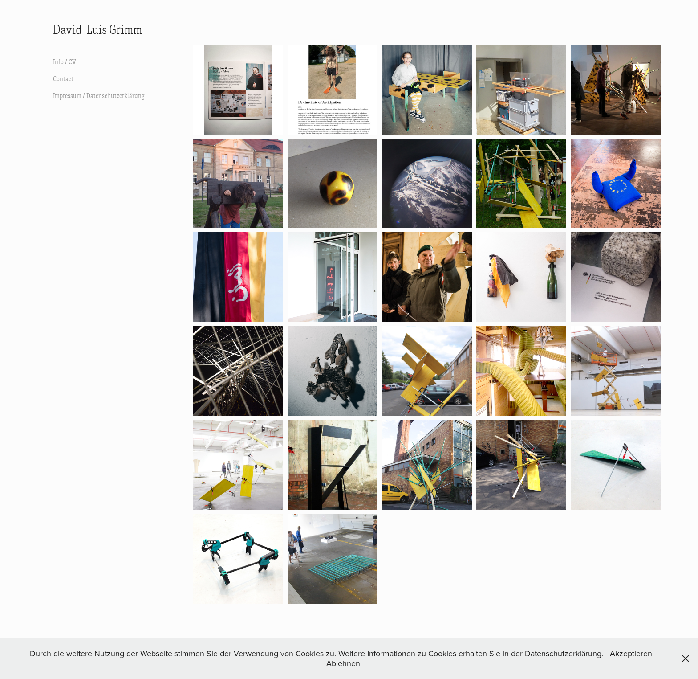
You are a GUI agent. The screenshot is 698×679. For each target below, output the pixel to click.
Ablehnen (343, 663)
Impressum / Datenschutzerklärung (99, 95)
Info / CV (64, 61)
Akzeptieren (631, 653)
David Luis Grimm (97, 29)
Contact (63, 78)
